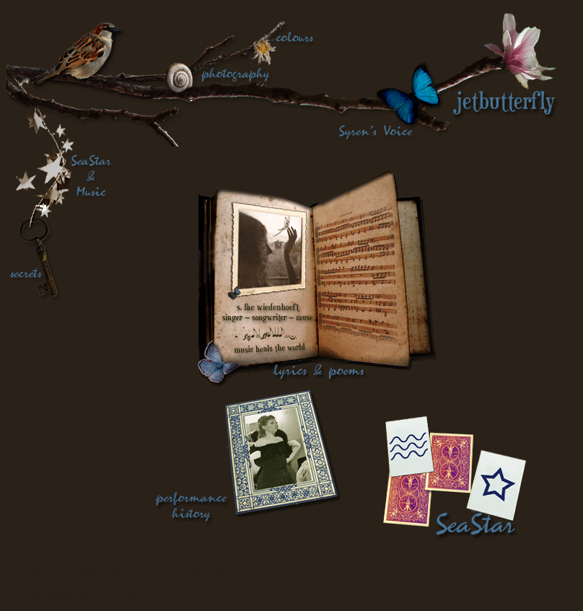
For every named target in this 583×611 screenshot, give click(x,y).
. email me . (142, 593)
